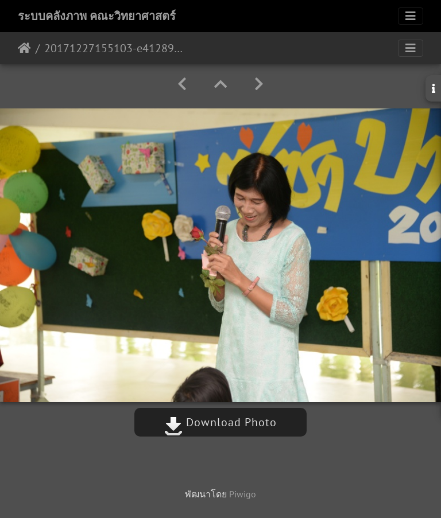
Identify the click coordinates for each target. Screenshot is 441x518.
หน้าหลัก (24, 48)
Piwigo (242, 494)
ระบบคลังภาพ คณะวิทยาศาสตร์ (97, 16)
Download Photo (220, 422)
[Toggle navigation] (410, 16)
